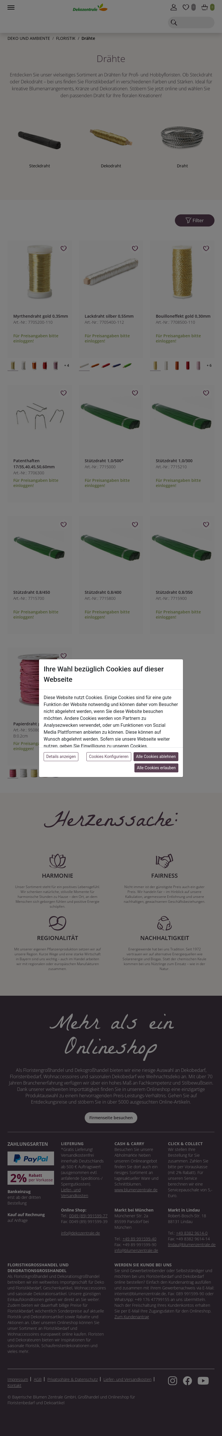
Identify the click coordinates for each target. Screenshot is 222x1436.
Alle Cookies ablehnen (156, 756)
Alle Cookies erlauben (156, 767)
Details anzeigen (61, 756)
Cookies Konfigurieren (109, 756)
